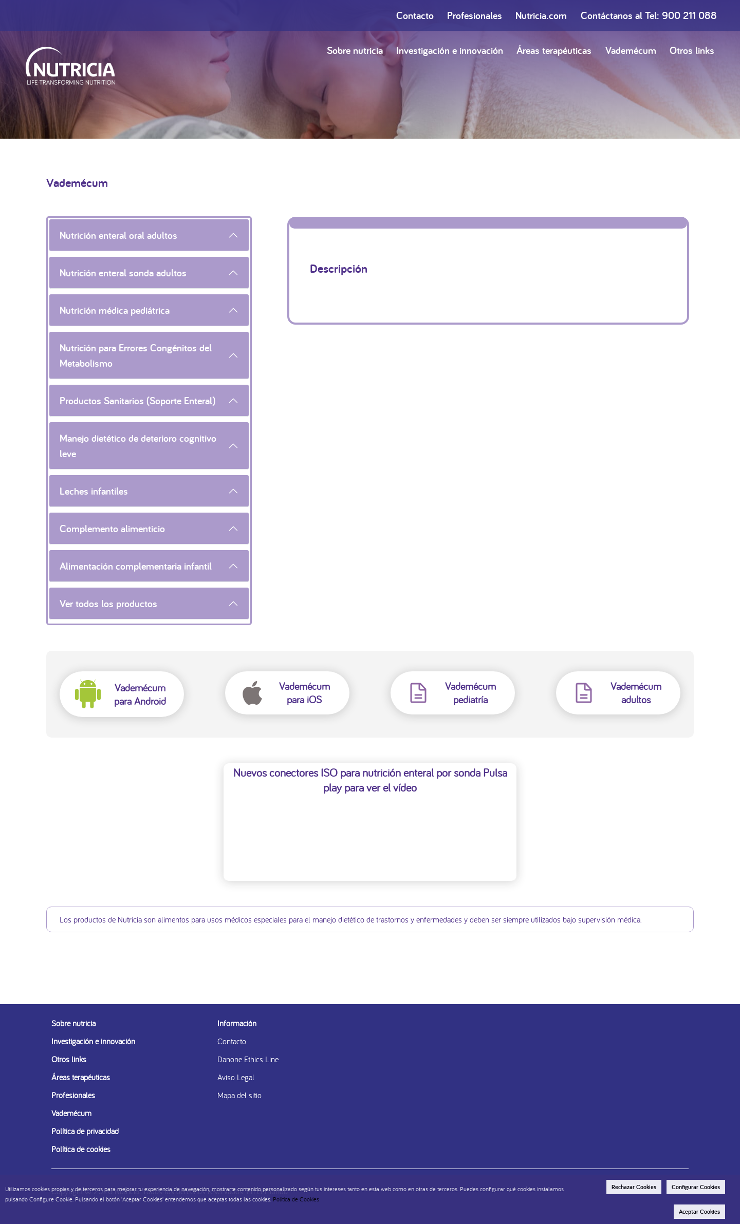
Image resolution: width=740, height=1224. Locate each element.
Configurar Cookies (696, 1187)
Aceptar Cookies (699, 1212)
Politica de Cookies (296, 1199)
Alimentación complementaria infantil (136, 566)
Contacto (415, 15)
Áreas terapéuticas (553, 50)
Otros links (692, 50)
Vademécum (630, 50)
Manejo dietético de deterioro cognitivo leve (138, 445)
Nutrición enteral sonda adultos (123, 272)
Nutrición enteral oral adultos (118, 235)
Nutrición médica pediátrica (115, 310)
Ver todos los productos (108, 603)
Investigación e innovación (449, 50)
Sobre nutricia (355, 50)
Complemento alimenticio (112, 528)
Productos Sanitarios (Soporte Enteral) (137, 400)
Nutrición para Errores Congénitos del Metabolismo (136, 355)
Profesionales (474, 15)
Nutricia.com (541, 15)
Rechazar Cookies (634, 1187)
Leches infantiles (94, 491)
